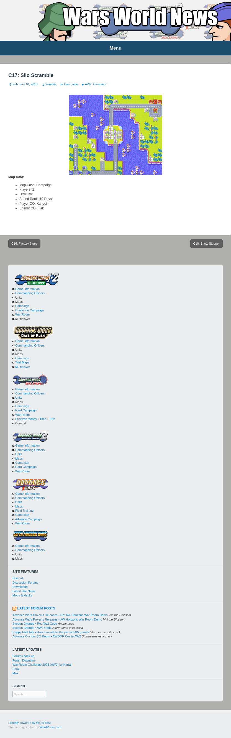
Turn (52, 419)
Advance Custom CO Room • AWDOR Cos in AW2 (46, 636)
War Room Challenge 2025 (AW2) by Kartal (41, 664)
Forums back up (23, 656)
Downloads (19, 586)
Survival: (21, 419)
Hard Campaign (26, 410)
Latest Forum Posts (36, 608)
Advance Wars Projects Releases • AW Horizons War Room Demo (57, 619)
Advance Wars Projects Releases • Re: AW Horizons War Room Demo (60, 615)
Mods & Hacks (22, 595)
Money (32, 419)
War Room (22, 314)
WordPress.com (50, 727)
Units (18, 397)
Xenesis (50, 84)
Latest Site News (23, 591)
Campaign (71, 84)
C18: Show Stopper (206, 243)
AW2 (88, 84)
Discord (17, 578)
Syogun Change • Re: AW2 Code (34, 623)
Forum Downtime (24, 660)
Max (15, 673)
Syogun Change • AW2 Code (32, 627)
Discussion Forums (25, 582)
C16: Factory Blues (24, 243)
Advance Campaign (28, 519)
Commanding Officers (30, 293)
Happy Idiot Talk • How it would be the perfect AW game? (50, 632)
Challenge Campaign (29, 310)
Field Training (24, 510)
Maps (19, 458)
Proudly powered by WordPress (29, 722)
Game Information (27, 289)
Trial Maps (22, 362)
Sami (15, 669)
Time (43, 419)
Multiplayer (22, 366)
